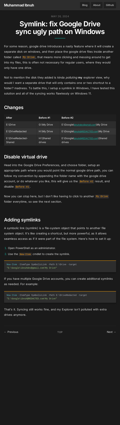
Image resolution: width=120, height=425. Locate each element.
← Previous (11, 411)
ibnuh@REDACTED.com (85, 131)
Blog (85, 5)
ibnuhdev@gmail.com (84, 124)
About (96, 5)
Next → (111, 411)
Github (110, 5)
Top (59, 411)
